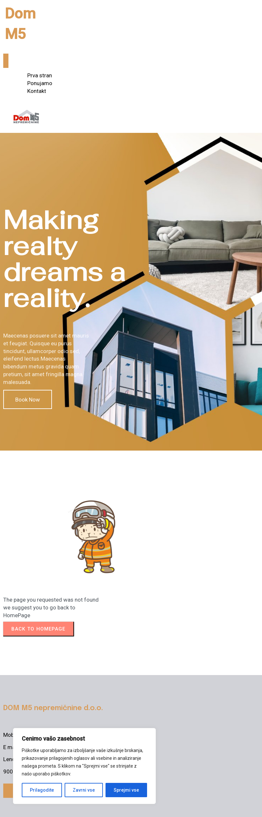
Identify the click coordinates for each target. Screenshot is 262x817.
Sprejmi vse (126, 790)
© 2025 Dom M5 (23, 807)
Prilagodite (42, 790)
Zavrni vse (84, 790)
